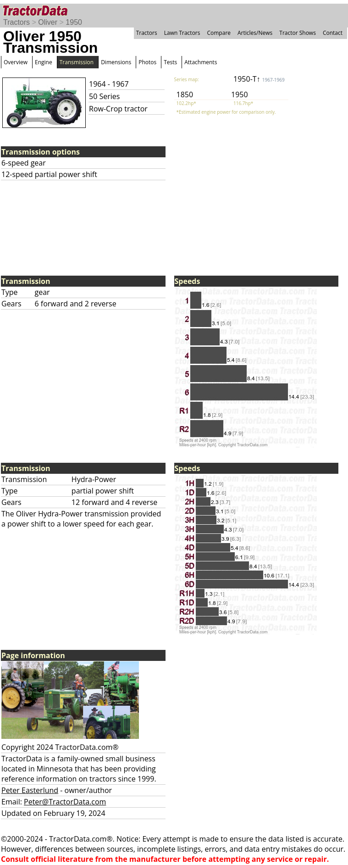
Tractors (16, 22)
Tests (170, 62)
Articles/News (255, 33)
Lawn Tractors (182, 33)
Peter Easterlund (29, 790)
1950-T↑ (259, 79)
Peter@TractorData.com (65, 802)
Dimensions (116, 62)
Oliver (47, 22)
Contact (332, 33)
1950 (74, 22)
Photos (147, 62)
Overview (16, 62)
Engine (43, 62)
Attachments (200, 62)
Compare (219, 33)
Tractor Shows (297, 33)
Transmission (77, 62)
